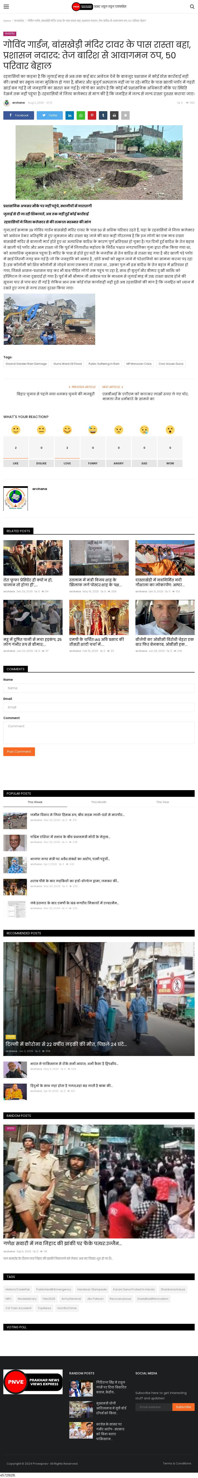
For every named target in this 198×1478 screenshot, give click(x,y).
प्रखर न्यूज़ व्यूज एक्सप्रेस (99, 6)
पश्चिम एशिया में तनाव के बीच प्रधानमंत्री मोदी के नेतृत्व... (70, 837)
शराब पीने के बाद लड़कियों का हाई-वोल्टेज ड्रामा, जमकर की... (74, 881)
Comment (11, 718)
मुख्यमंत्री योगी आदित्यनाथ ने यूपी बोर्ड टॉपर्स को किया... (111, 1408)
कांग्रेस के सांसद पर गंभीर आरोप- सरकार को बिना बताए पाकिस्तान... (110, 1431)
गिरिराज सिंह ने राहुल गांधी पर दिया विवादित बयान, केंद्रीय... (111, 1387)
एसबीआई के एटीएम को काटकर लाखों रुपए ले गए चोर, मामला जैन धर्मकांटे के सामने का (145, 396)
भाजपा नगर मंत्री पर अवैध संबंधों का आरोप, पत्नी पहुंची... (70, 859)
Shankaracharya (173, 1289)
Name (8, 679)
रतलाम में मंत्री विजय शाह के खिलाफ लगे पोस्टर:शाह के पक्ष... (95, 583)
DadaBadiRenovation (152, 1299)
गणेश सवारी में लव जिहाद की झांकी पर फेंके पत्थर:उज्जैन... (62, 1243)
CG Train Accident (18, 1308)
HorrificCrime (67, 1308)
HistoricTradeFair (18, 1289)
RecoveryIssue (120, 1299)
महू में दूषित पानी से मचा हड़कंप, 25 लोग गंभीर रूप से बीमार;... (32, 642)
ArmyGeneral (71, 1299)
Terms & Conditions (177, 1463)
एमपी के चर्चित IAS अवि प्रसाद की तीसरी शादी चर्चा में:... (96, 642)
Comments (15, 669)
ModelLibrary (27, 1299)
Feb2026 (49, 1299)
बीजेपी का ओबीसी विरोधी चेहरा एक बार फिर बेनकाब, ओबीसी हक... (164, 642)
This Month (98, 802)
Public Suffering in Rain (104, 364)
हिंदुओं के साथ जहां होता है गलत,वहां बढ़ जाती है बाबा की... (71, 1086)
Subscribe (183, 1407)
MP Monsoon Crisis (139, 364)
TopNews (44, 1308)
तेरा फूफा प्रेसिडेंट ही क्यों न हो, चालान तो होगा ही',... (28, 583)
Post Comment (19, 751)
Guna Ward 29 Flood (67, 364)
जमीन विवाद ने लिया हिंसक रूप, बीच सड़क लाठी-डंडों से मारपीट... (77, 815)
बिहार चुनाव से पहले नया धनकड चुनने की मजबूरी (56, 394)
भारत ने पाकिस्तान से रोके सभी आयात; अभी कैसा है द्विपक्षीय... (74, 1064)
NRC (9, 1299)
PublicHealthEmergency (53, 1289)
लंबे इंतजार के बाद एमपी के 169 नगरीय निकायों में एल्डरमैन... (74, 903)
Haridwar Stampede (92, 1289)
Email (7, 699)
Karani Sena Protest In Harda (134, 1289)
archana (14, 103)
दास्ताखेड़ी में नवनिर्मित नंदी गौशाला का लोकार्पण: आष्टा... (160, 583)
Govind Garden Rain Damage (26, 364)
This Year (162, 802)
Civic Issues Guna (171, 364)
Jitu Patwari (95, 1299)
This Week (35, 802)
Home (7, 21)
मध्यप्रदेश (19, 21)
